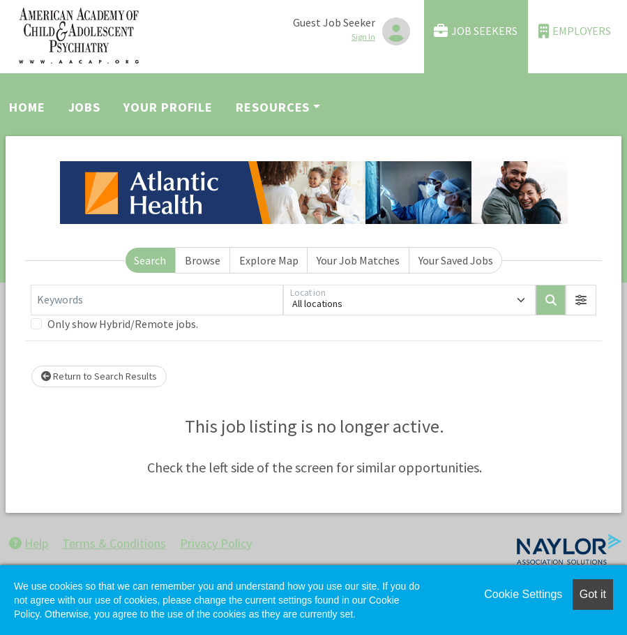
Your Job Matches (358, 260)
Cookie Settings (523, 594)
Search (150, 260)
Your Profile (168, 107)
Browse (202, 260)
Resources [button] (273, 107)
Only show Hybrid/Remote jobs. (122, 324)
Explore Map (269, 260)
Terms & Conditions (114, 543)
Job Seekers (476, 31)
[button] (581, 300)
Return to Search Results (99, 376)
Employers (574, 31)
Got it (593, 594)
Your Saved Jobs (455, 260)
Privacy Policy (216, 543)
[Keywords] (157, 300)
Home (27, 107)
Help (28, 543)
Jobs (84, 107)
